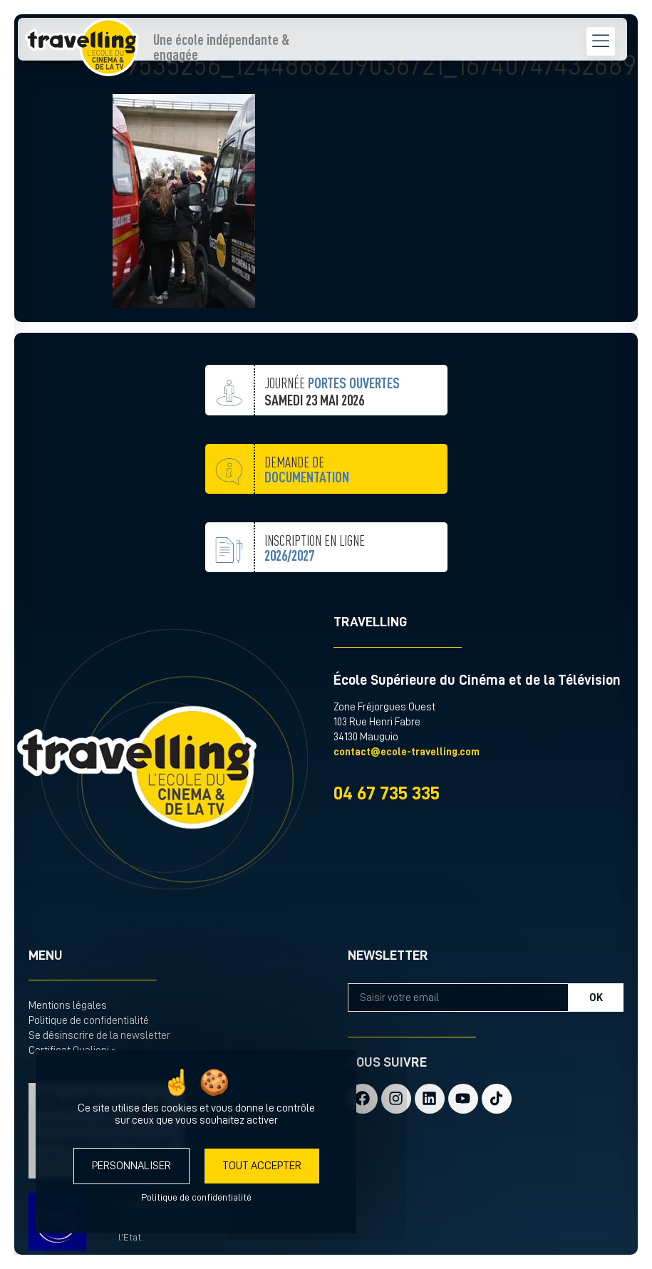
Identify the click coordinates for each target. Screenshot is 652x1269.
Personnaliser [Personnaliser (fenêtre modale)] (131, 1165)
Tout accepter (261, 1165)
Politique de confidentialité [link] (196, 1197)
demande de (306, 505)
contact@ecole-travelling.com (406, 752)
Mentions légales (68, 1005)
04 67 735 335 (386, 793)
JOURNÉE (332, 427)
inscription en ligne (314, 583)
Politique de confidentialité (89, 1020)
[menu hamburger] (535, 42)
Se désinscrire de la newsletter (99, 1035)
